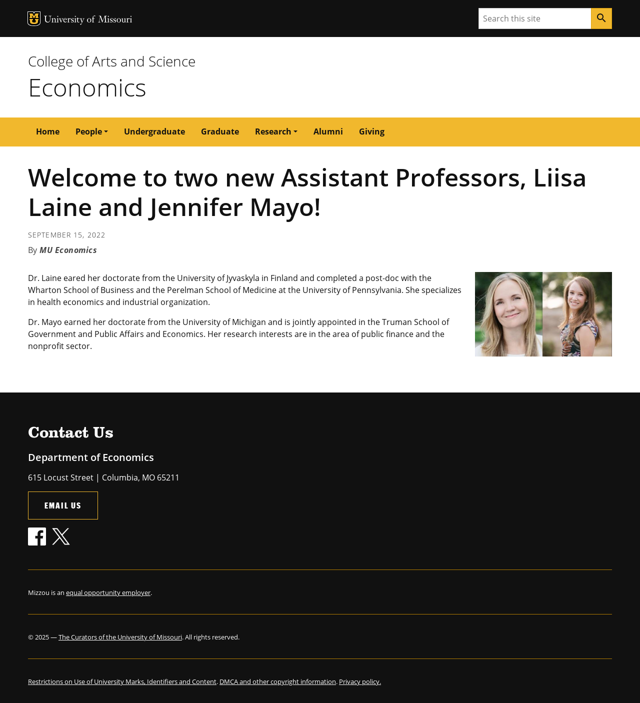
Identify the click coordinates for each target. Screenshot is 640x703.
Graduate (220, 131)
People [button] (89, 131)
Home (48, 131)
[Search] (601, 18)
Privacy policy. (360, 681)
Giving (371, 131)
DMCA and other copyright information (278, 681)
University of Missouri (88, 20)
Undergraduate (154, 131)
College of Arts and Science (112, 61)
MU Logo (34, 19)
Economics (87, 87)
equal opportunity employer (108, 592)
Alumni (328, 131)
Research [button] (273, 131)
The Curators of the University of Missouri (120, 637)
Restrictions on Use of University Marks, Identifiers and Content (122, 681)
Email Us (63, 505)
